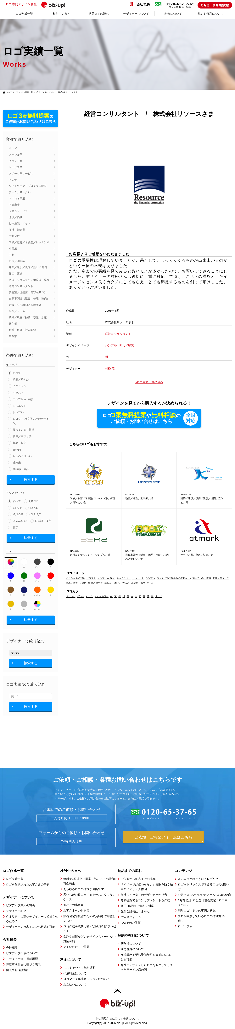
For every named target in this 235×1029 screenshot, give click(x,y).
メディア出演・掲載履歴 (22, 958)
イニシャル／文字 (75, 578)
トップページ (12, 92)
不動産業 (14, 204)
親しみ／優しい (22, 456)
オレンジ (37, 591)
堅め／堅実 (19, 442)
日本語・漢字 (43, 520)
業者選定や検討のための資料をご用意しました (89, 918)
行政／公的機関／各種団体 (25, 304)
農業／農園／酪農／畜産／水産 (28, 317)
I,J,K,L (34, 507)
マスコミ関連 (17, 198)
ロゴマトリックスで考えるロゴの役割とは (204, 887)
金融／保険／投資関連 (22, 329)
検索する (31, 479)
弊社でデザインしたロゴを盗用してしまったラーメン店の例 (147, 967)
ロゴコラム (185, 926)
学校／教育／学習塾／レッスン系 (29, 242)
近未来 (17, 462)
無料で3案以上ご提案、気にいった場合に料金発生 (90, 881)
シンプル (18, 412)
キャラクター (124, 578)
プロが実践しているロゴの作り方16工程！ (202, 918)
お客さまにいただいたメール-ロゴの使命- (205, 894)
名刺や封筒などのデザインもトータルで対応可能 (89, 939)
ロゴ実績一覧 (27, 92)
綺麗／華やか (21, 379)
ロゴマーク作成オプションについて (86, 979)
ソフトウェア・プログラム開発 (28, 185)
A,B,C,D (33, 501)
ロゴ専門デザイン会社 (37, 4)
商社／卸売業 (17, 229)
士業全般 (14, 235)
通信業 (13, 323)
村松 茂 (110, 368)
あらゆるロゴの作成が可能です (83, 889)
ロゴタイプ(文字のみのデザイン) (31, 420)
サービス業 (15, 167)
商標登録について (132, 949)
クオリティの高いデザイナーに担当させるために (32, 919)
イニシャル (19, 386)
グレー (37, 563)
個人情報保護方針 (17, 970)
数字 (15, 527)
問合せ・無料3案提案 (214, 5)
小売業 (13, 248)
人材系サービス (18, 211)
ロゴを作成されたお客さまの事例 (27, 884)
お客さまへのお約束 (76, 910)
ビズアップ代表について (22, 953)
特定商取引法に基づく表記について (117, 1018)
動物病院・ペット (20, 223)
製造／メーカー (18, 311)
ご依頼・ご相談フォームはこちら (163, 837)
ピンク (37, 577)
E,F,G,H (17, 507)
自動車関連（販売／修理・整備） (29, 298)
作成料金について (75, 973)
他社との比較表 (73, 905)
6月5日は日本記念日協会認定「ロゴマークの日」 (204, 903)
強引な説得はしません (135, 911)
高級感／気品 (21, 469)
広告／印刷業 (17, 261)
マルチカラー (37, 605)
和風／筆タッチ (22, 436)
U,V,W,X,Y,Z (20, 520)
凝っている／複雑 (23, 429)
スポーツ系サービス (21, 173)
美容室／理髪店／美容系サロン (28, 292)
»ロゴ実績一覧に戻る (149, 382)
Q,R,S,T (36, 514)
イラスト (18, 392)
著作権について (131, 943)
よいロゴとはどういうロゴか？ (198, 878)
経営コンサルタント (21, 286)
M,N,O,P (18, 514)
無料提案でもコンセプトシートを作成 (145, 900)
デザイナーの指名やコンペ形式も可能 (30, 926)
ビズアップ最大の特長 (20, 905)
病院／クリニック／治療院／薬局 (29, 279)
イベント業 (15, 160)
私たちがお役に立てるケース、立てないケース (89, 897)
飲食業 (13, 336)
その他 (13, 179)
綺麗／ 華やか (95, 583)
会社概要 (143, 4)
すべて (13, 148)
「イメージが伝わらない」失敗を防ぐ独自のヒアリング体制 (147, 887)
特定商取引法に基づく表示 (23, 964)
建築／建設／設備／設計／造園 (28, 267)
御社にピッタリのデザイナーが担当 (144, 894)
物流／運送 (15, 273)
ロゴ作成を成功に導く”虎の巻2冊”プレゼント (89, 929)
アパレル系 (15, 154)
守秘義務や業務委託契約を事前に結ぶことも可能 (147, 957)
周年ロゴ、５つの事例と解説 (196, 910)
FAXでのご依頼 (131, 922)
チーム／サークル (20, 192)
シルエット (19, 405)
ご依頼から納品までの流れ (138, 878)
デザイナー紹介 (16, 910)
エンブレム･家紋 (23, 399)
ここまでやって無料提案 (79, 967)
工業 (11, 254)
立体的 (17, 449)
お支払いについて (75, 984)
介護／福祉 (15, 217)
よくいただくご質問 (76, 946)
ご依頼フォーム (131, 917)
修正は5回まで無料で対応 (137, 905)
